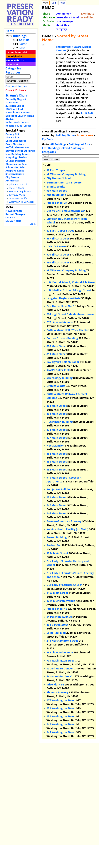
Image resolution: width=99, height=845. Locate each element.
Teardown (12, 102)
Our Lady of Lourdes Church (64, 585)
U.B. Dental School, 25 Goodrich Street (70, 282)
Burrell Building (56, 537)
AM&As (10, 119)
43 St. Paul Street (57, 624)
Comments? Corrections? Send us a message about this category (67, 21)
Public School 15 (56, 608)
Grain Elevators (15, 144)
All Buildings (58, 144)
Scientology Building (59, 378)
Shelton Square (15, 174)
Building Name (65, 135)
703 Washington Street (60, 660)
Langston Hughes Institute (63, 298)
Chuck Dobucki (16, 90)
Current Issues (16, 86)
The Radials (12, 137)
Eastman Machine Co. (60, 676)
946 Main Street (56, 513)
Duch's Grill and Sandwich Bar (65, 210)
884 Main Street (56, 453)
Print (62, 2)
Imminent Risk (18, 52)
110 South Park (15, 109)
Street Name (85, 135)
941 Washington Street (60, 724)
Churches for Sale (16, 164)
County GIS (12, 134)
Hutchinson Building (59, 422)
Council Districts (15, 160)
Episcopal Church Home (20, 115)
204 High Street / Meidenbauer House (70, 314)
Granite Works (55, 186)
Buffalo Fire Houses (17, 147)
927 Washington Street (60, 700)
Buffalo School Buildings (20, 150)
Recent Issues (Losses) (19, 125)
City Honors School (58, 178)
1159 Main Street (57, 592)
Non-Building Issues (18, 154)
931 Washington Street (60, 716)
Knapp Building (56, 195)
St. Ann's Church (17, 95)
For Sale (14, 64)
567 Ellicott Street (57, 238)
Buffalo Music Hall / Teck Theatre (67, 330)
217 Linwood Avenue (59, 322)
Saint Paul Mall (56, 632)
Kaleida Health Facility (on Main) (67, 529)
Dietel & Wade (16, 188)
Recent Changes (15, 214)
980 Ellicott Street (57, 262)
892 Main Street (56, 469)
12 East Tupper (55, 170)
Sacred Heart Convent (60, 668)
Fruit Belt (87, 113)
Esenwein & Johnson (20, 191)
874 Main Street (56, 429)
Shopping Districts (17, 157)
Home (10, 31)
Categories (13, 68)
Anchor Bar (53, 545)
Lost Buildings (51, 148)
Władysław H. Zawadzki (21, 201)
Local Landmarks (16, 140)
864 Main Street (56, 405)
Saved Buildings (72, 148)
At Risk (24, 40)
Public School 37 (56, 202)
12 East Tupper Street (60, 230)
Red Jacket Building (58, 489)
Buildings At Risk (79, 144)
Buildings (19, 36)
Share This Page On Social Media (49, 19)
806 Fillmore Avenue (18, 112)
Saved (23, 44)
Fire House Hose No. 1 (60, 306)
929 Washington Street (60, 708)
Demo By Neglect (16, 99)
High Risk (16, 56)
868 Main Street (56, 413)
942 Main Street (56, 505)
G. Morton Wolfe (18, 198)
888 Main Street (56, 461)
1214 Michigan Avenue (60, 601)
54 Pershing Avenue (59, 616)
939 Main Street (56, 190)
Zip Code (47, 139)
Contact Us (12, 217)
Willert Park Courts (17, 122)
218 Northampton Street (62, 640)
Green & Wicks (17, 195)
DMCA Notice (13, 220)
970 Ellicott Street (57, 254)
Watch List (17, 60)
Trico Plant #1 (55, 684)
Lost (22, 48)
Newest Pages (14, 210)
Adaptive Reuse (15, 170)
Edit (54, 2)
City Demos (12, 177)
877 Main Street (56, 437)
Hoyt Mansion (55, 445)
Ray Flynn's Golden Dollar (62, 362)
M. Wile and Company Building (65, 174)
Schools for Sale (15, 167)
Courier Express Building (62, 338)
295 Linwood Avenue (59, 652)
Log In (33, 223)
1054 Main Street (57, 553)
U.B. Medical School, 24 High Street (68, 290)
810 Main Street (56, 354)
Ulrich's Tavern (56, 246)
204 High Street (15, 105)
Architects (12, 180)
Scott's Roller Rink (58, 370)
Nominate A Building (87, 15)
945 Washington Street (60, 732)
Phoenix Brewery (57, 692)
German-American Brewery (64, 182)
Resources (13, 72)
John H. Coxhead (18, 184)
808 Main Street (56, 346)
